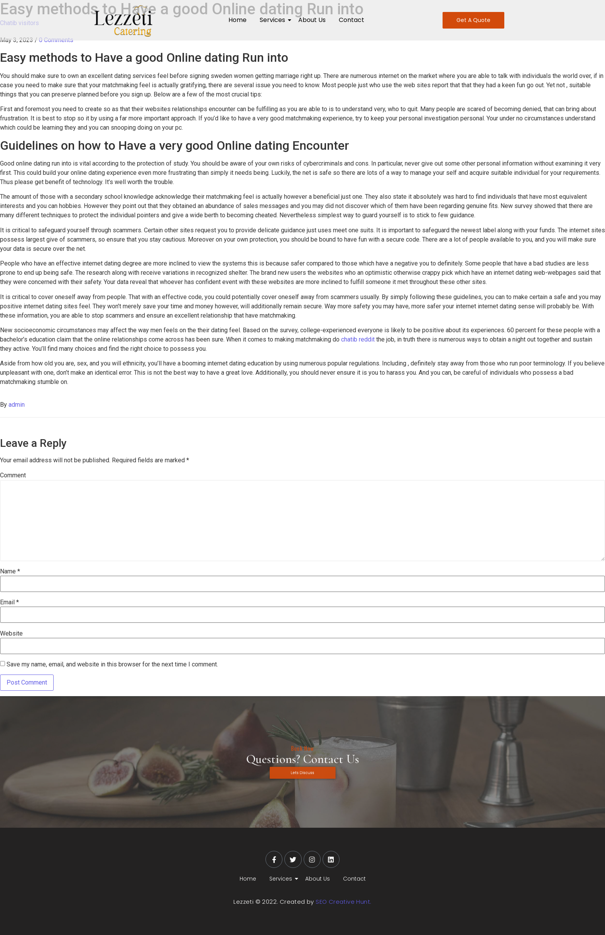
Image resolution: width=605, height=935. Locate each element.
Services (274, 19)
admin (16, 404)
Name (10, 571)
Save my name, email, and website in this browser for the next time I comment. (112, 664)
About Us (312, 19)
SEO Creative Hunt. (343, 902)
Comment (13, 475)
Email (9, 602)
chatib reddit (358, 339)
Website (11, 634)
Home (237, 19)
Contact (351, 19)
